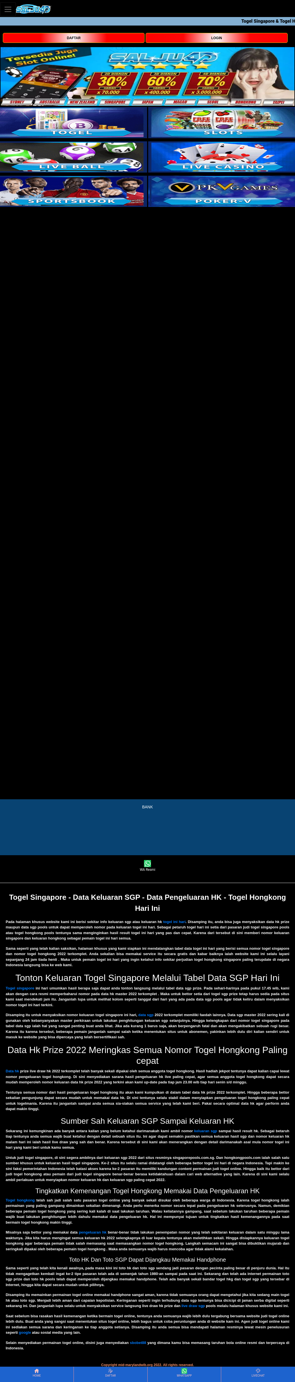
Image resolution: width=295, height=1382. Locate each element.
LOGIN (216, 38)
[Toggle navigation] (8, 9)
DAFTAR (73, 38)
